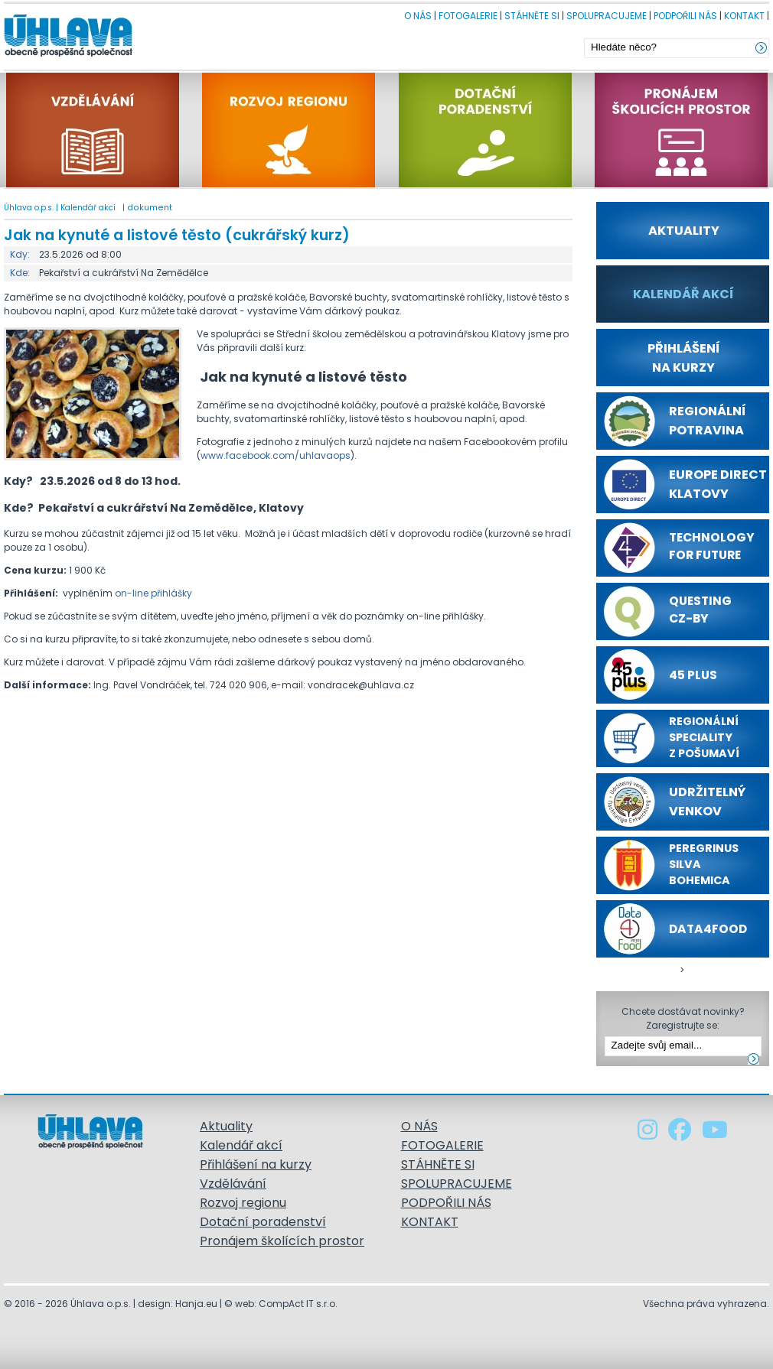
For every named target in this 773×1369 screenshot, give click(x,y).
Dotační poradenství (263, 1222)
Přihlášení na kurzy (255, 1164)
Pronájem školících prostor (282, 1241)
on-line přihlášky (153, 593)
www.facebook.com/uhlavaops (276, 455)
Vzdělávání (233, 1183)
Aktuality (226, 1126)
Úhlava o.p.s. (29, 207)
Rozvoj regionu (243, 1202)
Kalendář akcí (88, 207)
